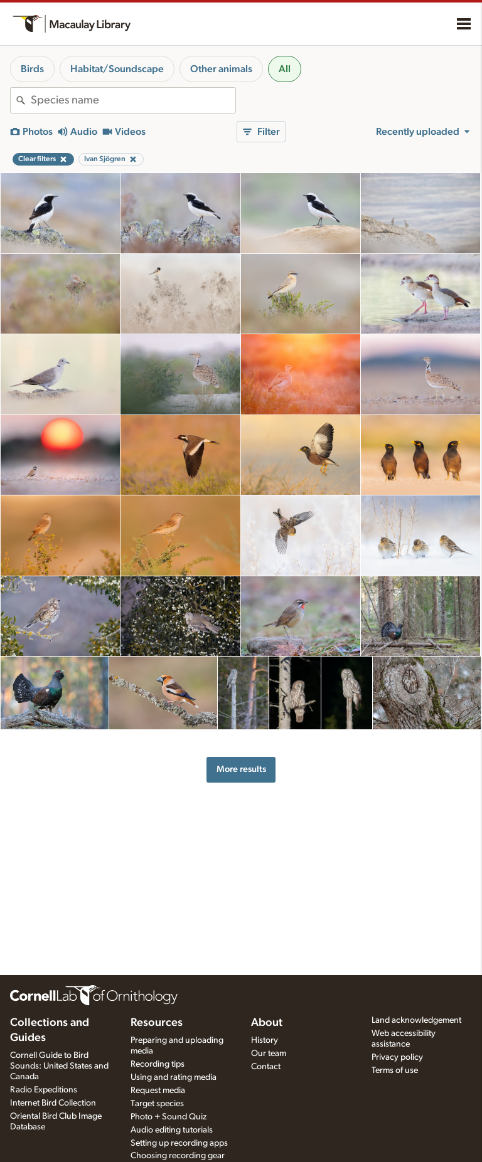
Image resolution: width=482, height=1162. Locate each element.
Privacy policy (397, 1057)
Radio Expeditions (43, 1089)
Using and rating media (174, 1077)
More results (241, 769)
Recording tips (158, 1064)
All (285, 69)
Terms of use (395, 1070)
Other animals (221, 69)
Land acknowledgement (416, 1020)
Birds (32, 69)
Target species (157, 1103)
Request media (158, 1090)
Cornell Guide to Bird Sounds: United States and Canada (59, 1066)
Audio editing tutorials (172, 1130)
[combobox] (133, 100)
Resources (157, 1022)
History (264, 1040)
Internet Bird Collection (53, 1103)
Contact (266, 1066)
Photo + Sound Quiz (168, 1116)
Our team (268, 1053)
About (266, 1022)
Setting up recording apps (179, 1143)
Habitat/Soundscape (117, 69)
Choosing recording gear (178, 1155)
